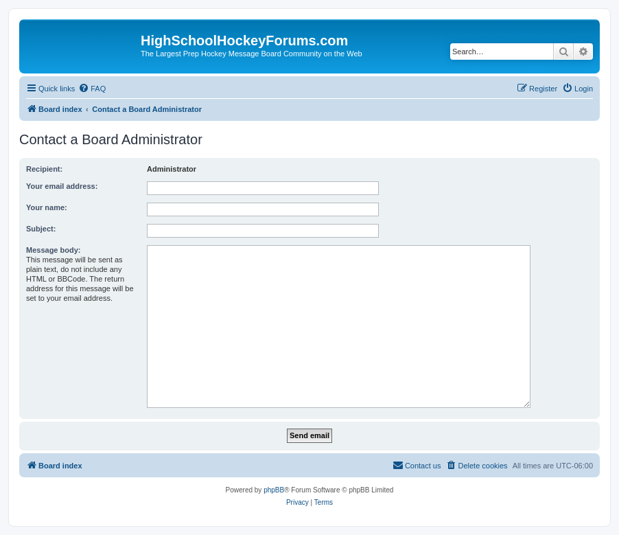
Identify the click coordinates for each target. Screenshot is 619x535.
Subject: (41, 229)
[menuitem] (92, 88)
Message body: (53, 250)
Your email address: (61, 186)
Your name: (46, 207)
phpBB (274, 490)
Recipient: (44, 169)
